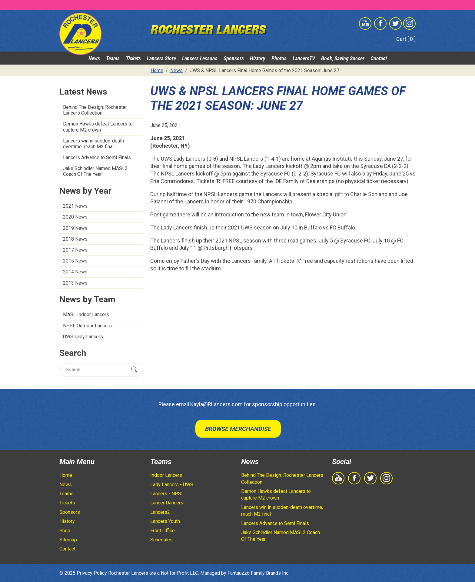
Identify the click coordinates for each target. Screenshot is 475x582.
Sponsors (234, 58)
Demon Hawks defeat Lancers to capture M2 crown (98, 126)
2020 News (75, 217)
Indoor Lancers (166, 475)
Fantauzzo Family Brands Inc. (258, 573)
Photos (279, 58)
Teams (113, 58)
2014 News (75, 272)
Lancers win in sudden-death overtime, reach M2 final (93, 143)
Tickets (133, 58)
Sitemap (68, 540)
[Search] (96, 369)
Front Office (162, 531)
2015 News (75, 261)
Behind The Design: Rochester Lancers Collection (95, 110)
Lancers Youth (165, 521)
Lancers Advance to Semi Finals (97, 157)
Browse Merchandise (238, 429)
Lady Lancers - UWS (171, 484)
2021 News (75, 206)
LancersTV (304, 58)
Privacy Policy (92, 573)
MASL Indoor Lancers (86, 314)
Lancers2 (160, 512)
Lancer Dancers (166, 503)
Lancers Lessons (200, 58)
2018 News (75, 239)
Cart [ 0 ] (406, 39)
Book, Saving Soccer (342, 58)
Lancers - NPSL (167, 494)
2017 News (75, 250)
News (94, 58)
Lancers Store (161, 58)
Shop (64, 531)
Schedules (161, 540)
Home (65, 475)
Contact (378, 58)
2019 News (75, 228)
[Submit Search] (134, 369)
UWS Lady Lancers (83, 337)
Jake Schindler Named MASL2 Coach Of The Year (95, 171)
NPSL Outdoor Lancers (87, 326)
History (257, 58)
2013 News (75, 283)
